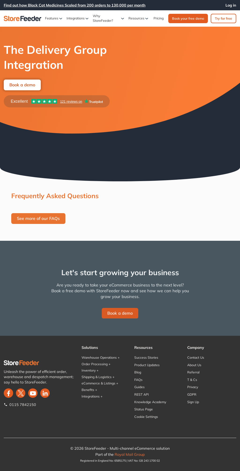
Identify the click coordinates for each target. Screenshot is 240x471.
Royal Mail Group (130, 454)
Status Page (143, 409)
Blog (137, 372)
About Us (194, 365)
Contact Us (195, 357)
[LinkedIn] (45, 393)
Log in (230, 5)
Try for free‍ (223, 18)
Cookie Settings (146, 417)
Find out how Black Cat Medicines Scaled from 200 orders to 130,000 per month (75, 5)
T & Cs (192, 380)
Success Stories (146, 357)
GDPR (191, 394)
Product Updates (147, 365)
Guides (139, 387)
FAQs (138, 380)
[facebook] (8, 393)
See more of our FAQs (38, 218)
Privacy (192, 387)
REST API (141, 394)
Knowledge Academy (150, 402)
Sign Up (193, 402)
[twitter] (20, 393)
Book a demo (22, 85)
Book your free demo (188, 18)
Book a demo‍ (120, 312)
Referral (193, 372)
